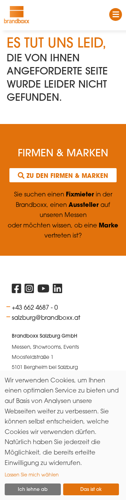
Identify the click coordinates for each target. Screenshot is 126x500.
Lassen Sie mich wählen (32, 474)
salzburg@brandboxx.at (46, 317)
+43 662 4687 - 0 (35, 307)
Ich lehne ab (33, 489)
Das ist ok (91, 489)
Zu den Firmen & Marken (63, 175)
